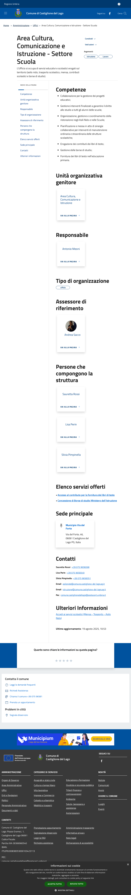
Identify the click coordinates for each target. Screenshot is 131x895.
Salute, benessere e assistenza (75, 806)
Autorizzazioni (73, 813)
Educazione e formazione (78, 780)
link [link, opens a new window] (92, 878)
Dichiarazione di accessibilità (79, 843)
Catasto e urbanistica (44, 800)
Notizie (101, 780)
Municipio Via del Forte (75, 526)
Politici (5, 800)
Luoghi (101, 804)
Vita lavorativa (41, 790)
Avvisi (101, 790)
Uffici (35, 25)
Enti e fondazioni (10, 795)
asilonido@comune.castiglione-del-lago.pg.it (84, 584)
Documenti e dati (10, 810)
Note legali (71, 838)
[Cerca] (125, 13)
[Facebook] (108, 13)
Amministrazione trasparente (80, 828)
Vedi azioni (91, 44)
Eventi (101, 809)
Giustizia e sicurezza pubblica (80, 785)
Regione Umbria (11, 4)
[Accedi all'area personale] (119, 4)
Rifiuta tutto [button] (76, 884)
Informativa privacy (75, 833)
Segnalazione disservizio (45, 833)
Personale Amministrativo (14, 805)
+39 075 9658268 (80, 567)
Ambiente (70, 799)
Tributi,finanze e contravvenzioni (74, 792)
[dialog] (65, 878)
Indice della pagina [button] (28, 85)
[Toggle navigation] (5, 13)
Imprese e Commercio (44, 795)
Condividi (90, 38)
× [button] (128, 865)
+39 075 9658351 (82, 578)
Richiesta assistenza (43, 843)
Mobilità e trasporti (43, 805)
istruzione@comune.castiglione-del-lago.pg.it (84, 589)
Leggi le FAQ (40, 838)
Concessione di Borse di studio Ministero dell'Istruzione (87, 500)
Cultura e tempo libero (44, 785)
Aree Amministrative (12, 785)
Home (6, 25)
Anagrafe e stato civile (44, 780)
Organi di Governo (10, 780)
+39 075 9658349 (75, 572)
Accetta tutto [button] (55, 884)
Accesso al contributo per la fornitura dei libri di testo (86, 495)
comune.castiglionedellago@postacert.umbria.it (83, 595)
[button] (65, 890)
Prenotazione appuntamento (47, 828)
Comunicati (103, 785)
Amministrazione (21, 25)
